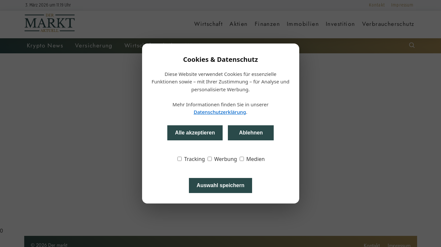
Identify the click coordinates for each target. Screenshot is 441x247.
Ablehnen (251, 132)
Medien (252, 159)
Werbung (222, 159)
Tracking (191, 159)
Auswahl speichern (221, 185)
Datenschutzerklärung (219, 112)
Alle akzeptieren (195, 132)
